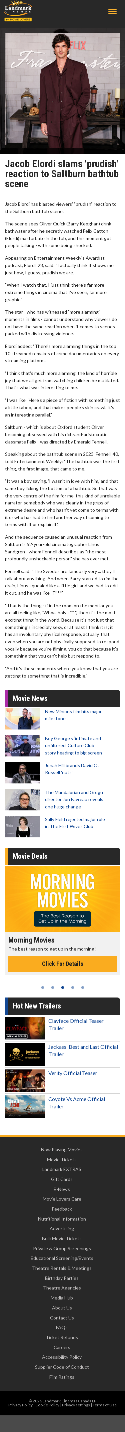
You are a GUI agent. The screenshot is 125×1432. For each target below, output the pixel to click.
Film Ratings (61, 1377)
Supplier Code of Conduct (62, 1367)
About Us (62, 1307)
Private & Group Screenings (62, 1248)
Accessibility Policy (62, 1357)
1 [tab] (42, 987)
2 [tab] (52, 987)
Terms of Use (105, 1404)
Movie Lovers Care (62, 1199)
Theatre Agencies (62, 1287)
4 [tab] (72, 987)
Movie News (30, 698)
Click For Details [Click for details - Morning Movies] (62, 963)
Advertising (62, 1228)
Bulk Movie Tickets (62, 1238)
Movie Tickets (62, 1159)
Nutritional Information (62, 1219)
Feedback (62, 1209)
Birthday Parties (62, 1278)
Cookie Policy (47, 1404)
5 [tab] (82, 987)
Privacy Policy (20, 1404)
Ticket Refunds (62, 1337)
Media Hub (62, 1297)
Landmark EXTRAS (61, 1169)
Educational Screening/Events (62, 1258)
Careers (62, 1347)
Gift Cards (62, 1179)
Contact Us (62, 1317)
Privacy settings (76, 1404)
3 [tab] (62, 987)
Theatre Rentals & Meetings (62, 1268)
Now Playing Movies (62, 1149)
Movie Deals (30, 856)
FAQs (62, 1327)
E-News (62, 1189)
